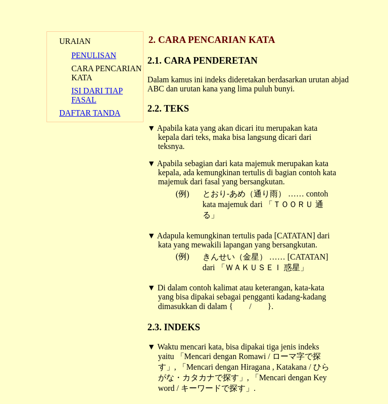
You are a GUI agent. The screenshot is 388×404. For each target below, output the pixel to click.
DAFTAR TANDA (89, 113)
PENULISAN (93, 55)
